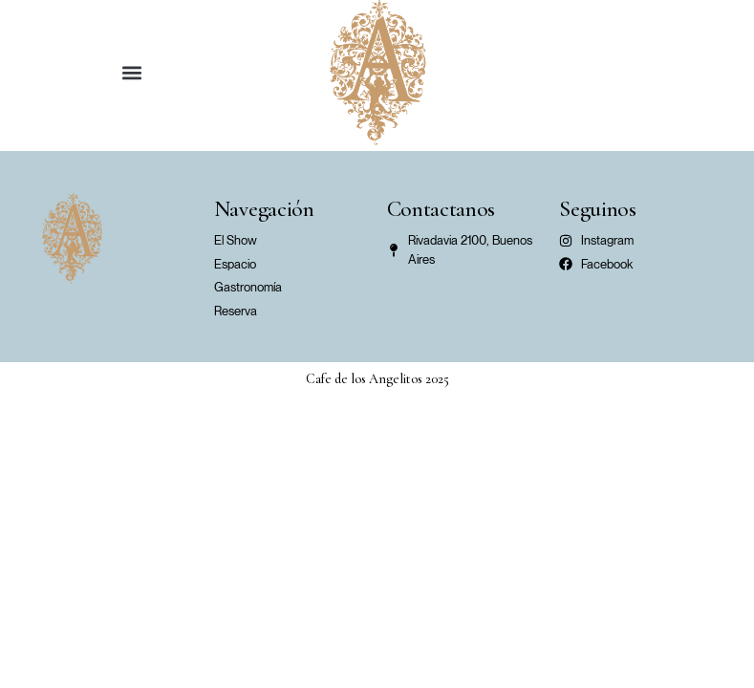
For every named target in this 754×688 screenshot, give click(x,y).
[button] (132, 72)
